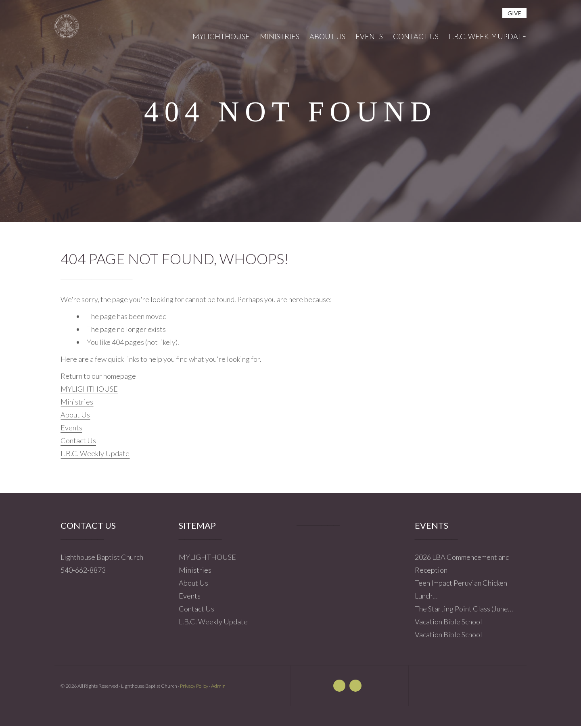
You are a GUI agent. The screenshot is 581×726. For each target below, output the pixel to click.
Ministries (77, 401)
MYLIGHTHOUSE (89, 388)
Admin (218, 686)
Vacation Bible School (448, 621)
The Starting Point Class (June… (464, 608)
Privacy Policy (194, 686)
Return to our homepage (98, 375)
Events (71, 427)
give (514, 13)
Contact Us (78, 440)
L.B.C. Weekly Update (95, 453)
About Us (75, 414)
